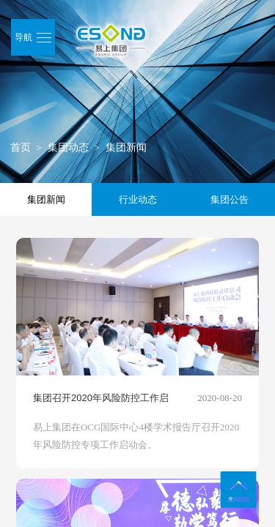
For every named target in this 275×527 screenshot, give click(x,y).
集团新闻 (126, 147)
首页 (20, 147)
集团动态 (68, 147)
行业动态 (138, 199)
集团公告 (229, 199)
